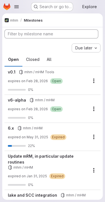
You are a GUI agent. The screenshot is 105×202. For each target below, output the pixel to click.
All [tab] (49, 59)
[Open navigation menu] (16, 6)
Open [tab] (13, 59)
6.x (11, 128)
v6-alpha (17, 100)
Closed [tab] (32, 59)
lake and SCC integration (32, 195)
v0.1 (11, 72)
